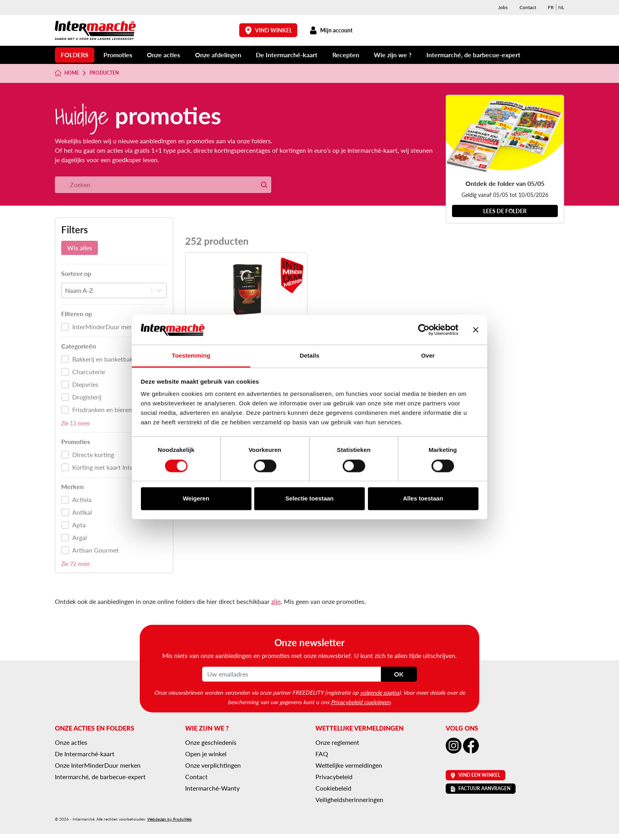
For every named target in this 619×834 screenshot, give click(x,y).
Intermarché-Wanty (212, 788)
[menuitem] (551, 7)
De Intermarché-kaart (286, 54)
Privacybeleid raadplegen (360, 702)
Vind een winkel (475, 775)
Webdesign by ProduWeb (169, 819)
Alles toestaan (423, 498)
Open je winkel (206, 753)
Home (67, 73)
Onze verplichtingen (213, 765)
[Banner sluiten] (475, 329)
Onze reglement (337, 742)
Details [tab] (309, 355)
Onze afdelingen (218, 54)
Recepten (345, 54)
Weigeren (196, 498)
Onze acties (163, 54)
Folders (74, 54)
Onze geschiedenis (210, 742)
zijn (276, 601)
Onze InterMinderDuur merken (98, 765)
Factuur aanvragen (480, 788)
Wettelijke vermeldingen (348, 765)
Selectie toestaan (309, 498)
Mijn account (331, 30)
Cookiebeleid (333, 788)
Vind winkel (268, 30)
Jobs (503, 7)
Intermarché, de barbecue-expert (473, 54)
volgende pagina (379, 692)
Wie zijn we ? (392, 54)
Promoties (117, 54)
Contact (528, 7)
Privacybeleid (334, 776)
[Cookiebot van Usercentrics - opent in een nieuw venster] (423, 329)
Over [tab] (428, 355)
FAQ (321, 753)
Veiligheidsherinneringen (349, 799)
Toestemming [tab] (191, 355)
